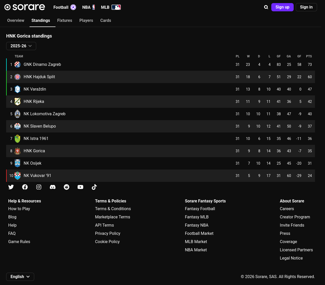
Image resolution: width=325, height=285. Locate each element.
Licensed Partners (296, 249)
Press (285, 233)
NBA (88, 7)
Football (64, 7)
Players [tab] (86, 20)
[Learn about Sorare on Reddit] (66, 187)
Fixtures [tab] (64, 20)
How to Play (19, 208)
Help (12, 225)
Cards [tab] (105, 20)
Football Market (199, 233)
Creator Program (295, 217)
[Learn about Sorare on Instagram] (39, 187)
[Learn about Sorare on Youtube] (80, 187)
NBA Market (196, 249)
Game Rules (19, 241)
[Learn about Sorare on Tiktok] (94, 187)
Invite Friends (292, 225)
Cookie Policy (107, 241)
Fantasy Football (200, 208)
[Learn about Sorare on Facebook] (25, 187)
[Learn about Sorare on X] (11, 187)
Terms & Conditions (113, 208)
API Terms (104, 225)
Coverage (288, 241)
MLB (111, 7)
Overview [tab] (15, 20)
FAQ (12, 233)
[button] (266, 7)
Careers (287, 208)
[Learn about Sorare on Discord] (53, 187)
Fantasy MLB (197, 217)
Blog (12, 217)
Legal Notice (291, 258)
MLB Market (196, 241)
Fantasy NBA (197, 225)
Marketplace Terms (112, 217)
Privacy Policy (107, 233)
